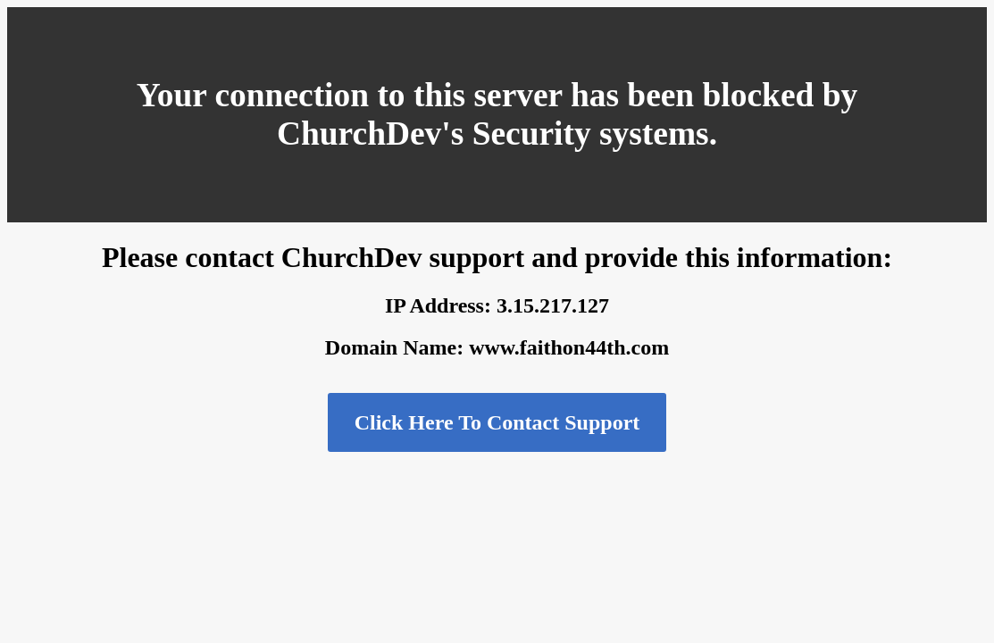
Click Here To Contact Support (497, 422)
